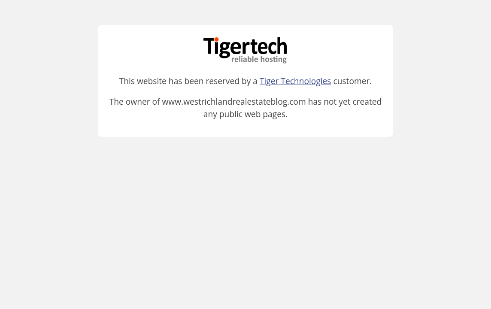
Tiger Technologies (295, 81)
